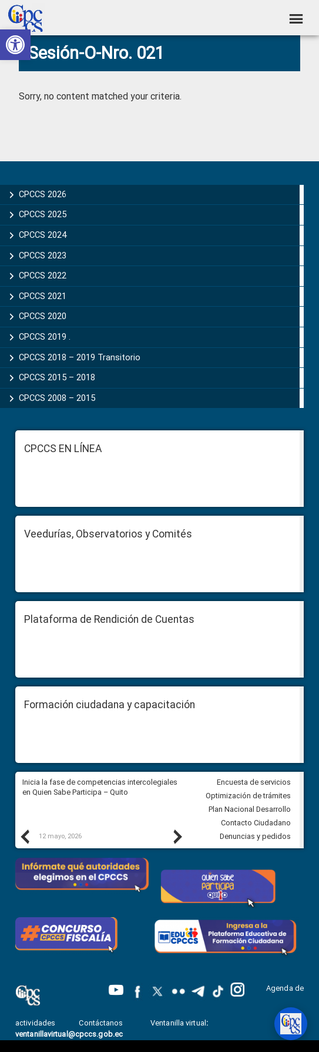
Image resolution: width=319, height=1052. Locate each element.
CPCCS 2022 (42, 275)
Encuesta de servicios (254, 782)
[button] (15, 44)
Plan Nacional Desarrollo (250, 809)
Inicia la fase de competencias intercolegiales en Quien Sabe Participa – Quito (99, 787)
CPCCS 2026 (42, 194)
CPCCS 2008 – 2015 (57, 398)
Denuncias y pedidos (255, 836)
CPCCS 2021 (42, 296)
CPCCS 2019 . (44, 336)
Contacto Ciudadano (256, 822)
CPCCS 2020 (42, 316)
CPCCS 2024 (42, 235)
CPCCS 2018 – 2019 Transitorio (79, 357)
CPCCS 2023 (42, 255)
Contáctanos (102, 1022)
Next (177, 836)
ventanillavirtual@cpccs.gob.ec (69, 1034)
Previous (24, 836)
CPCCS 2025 (42, 214)
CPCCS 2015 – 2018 (57, 377)
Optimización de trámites (248, 795)
